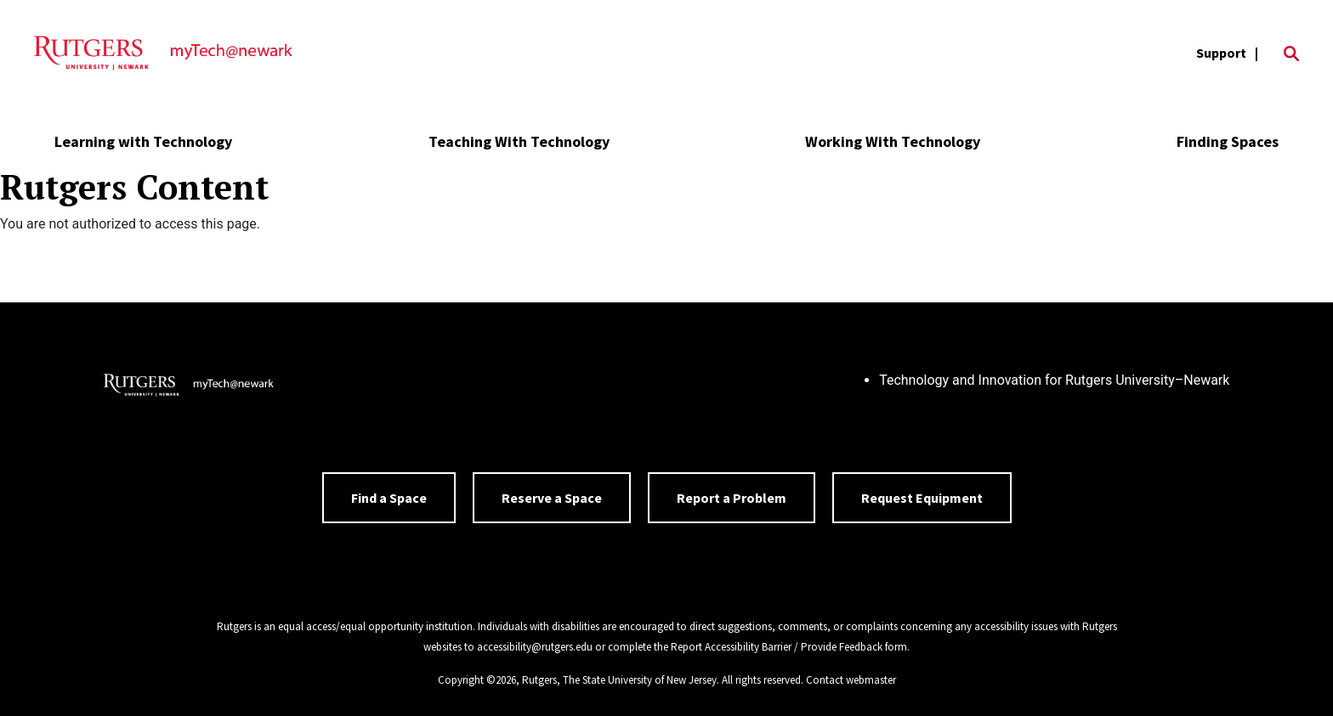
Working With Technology (892, 141)
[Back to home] (189, 387)
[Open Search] (1291, 53)
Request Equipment (922, 497)
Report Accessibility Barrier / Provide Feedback (776, 647)
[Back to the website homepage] (163, 53)
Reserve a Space (552, 497)
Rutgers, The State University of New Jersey (619, 680)
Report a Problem (731, 497)
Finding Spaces (1228, 141)
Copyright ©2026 (477, 680)
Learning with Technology (143, 141)
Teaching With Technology (519, 141)
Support (1221, 52)
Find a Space (389, 497)
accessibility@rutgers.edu (535, 647)
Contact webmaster (851, 680)
